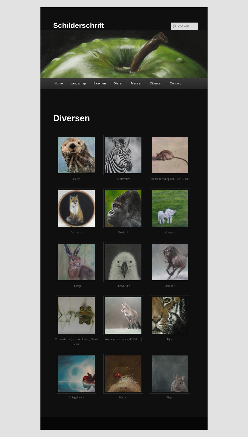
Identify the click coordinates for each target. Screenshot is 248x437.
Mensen (136, 83)
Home (58, 83)
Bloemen (99, 83)
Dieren (118, 83)
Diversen (156, 83)
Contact (175, 83)
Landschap (78, 83)
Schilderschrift (78, 25)
